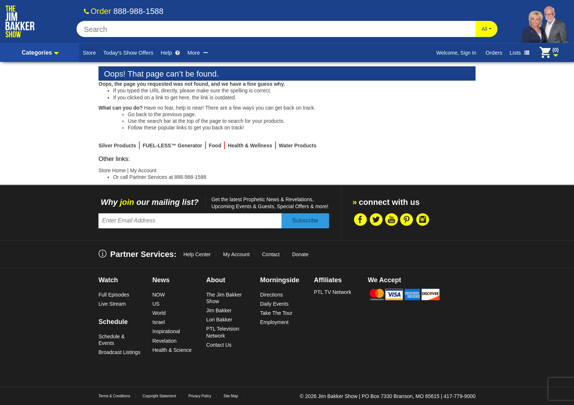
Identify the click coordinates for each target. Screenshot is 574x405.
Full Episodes (113, 295)
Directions (271, 295)
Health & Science (171, 350)
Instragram (422, 219)
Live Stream (112, 304)
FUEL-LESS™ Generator (172, 145)
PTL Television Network (222, 332)
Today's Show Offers (128, 52)
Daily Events (274, 304)
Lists (519, 52)
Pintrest (407, 219)
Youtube (391, 219)
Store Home (112, 170)
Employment (274, 322)
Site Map (231, 396)
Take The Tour (276, 313)
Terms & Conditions (114, 396)
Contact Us (218, 345)
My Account (143, 170)
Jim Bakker (218, 310)
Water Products (298, 145)
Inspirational (166, 331)
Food (215, 145)
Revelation (164, 341)
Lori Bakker (219, 320)
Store (89, 52)
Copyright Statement (159, 396)
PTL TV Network (332, 292)
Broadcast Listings (119, 352)
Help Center (197, 254)
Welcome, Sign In (456, 53)
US (155, 304)
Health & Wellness (250, 145)
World (158, 313)
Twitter (376, 219)
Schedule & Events (111, 340)
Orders (493, 52)
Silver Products (117, 145)
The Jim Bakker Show (224, 298)
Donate (300, 254)
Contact (271, 254)
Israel (158, 322)
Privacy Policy (200, 396)
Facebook (360, 219)
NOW (158, 295)
